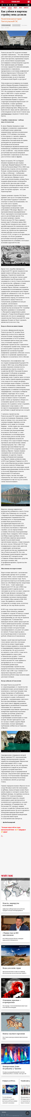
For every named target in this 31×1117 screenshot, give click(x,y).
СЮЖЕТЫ (26, 8)
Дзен (5, 832)
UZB (12, 5)
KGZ (5, 5)
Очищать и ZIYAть (8, 1081)
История (7, 27)
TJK (7, 5)
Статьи (10, 8)
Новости (4, 8)
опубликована (6, 114)
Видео (15, 8)
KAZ (2, 5)
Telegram (21, 830)
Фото (20, 8)
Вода (2, 27)
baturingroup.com (16, 1115)
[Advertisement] (15, 855)
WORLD (15, 5)
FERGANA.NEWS (16, 2)
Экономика (24, 25)
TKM (10, 5)
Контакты (4, 1112)
